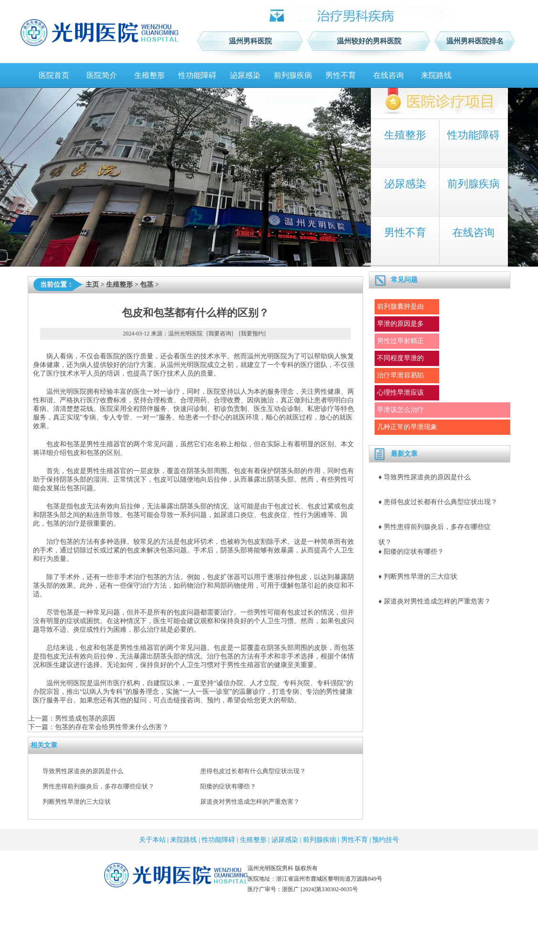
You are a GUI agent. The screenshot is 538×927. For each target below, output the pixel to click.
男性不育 (340, 75)
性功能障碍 (197, 75)
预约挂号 (385, 839)
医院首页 (54, 75)
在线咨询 (388, 75)
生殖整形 (149, 75)
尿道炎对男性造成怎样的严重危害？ (250, 801)
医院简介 (101, 75)
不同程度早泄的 (400, 358)
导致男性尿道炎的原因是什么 (83, 771)
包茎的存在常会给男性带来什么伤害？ (112, 727)
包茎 (146, 284)
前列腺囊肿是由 (400, 306)
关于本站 (152, 839)
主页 (92, 284)
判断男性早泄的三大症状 (77, 801)
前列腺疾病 (293, 75)
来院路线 (436, 75)
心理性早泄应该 (400, 392)
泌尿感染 (245, 75)
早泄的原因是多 (400, 323)
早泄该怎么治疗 (400, 409)
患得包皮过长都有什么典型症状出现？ (253, 771)
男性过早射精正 (400, 341)
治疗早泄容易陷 (400, 375)
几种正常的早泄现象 (407, 427)
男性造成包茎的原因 (85, 718)
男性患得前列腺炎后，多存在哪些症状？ (98, 786)
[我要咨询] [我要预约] (236, 333)
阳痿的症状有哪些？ (228, 786)
